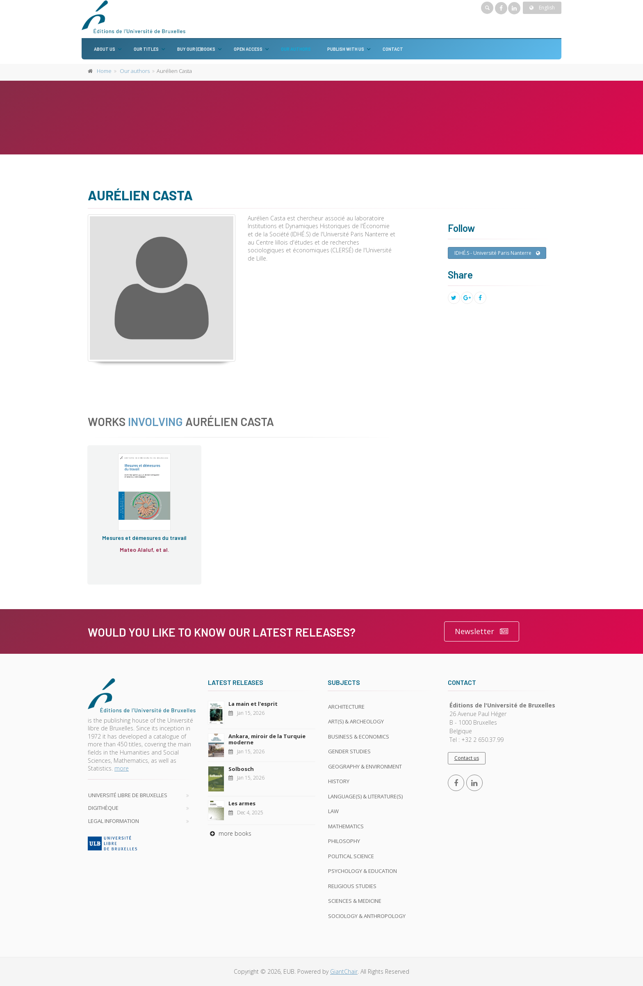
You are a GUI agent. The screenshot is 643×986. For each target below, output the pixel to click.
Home (104, 71)
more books (229, 833)
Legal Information (113, 821)
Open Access (248, 49)
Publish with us (345, 49)
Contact (393, 49)
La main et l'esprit (253, 703)
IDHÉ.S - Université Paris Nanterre (497, 253)
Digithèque (103, 807)
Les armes (241, 803)
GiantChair (344, 971)
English (542, 7)
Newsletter (481, 631)
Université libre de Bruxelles (127, 795)
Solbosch (241, 769)
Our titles (146, 49)
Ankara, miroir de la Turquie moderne (267, 739)
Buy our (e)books (196, 49)
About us (104, 49)
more (121, 768)
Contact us (466, 758)
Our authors (296, 49)
